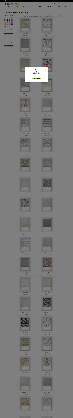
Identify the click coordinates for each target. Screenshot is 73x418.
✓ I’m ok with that (36, 78)
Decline (36, 80)
